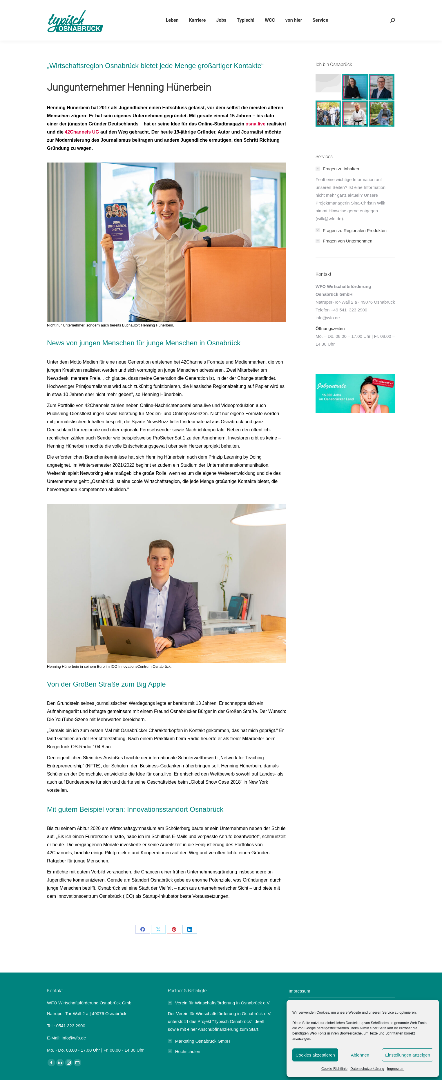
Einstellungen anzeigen (407, 1054)
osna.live (255, 123)
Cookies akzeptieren (315, 1054)
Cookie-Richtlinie (334, 1069)
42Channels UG (82, 131)
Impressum (395, 1069)
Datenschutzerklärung (367, 1069)
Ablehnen (360, 1054)
